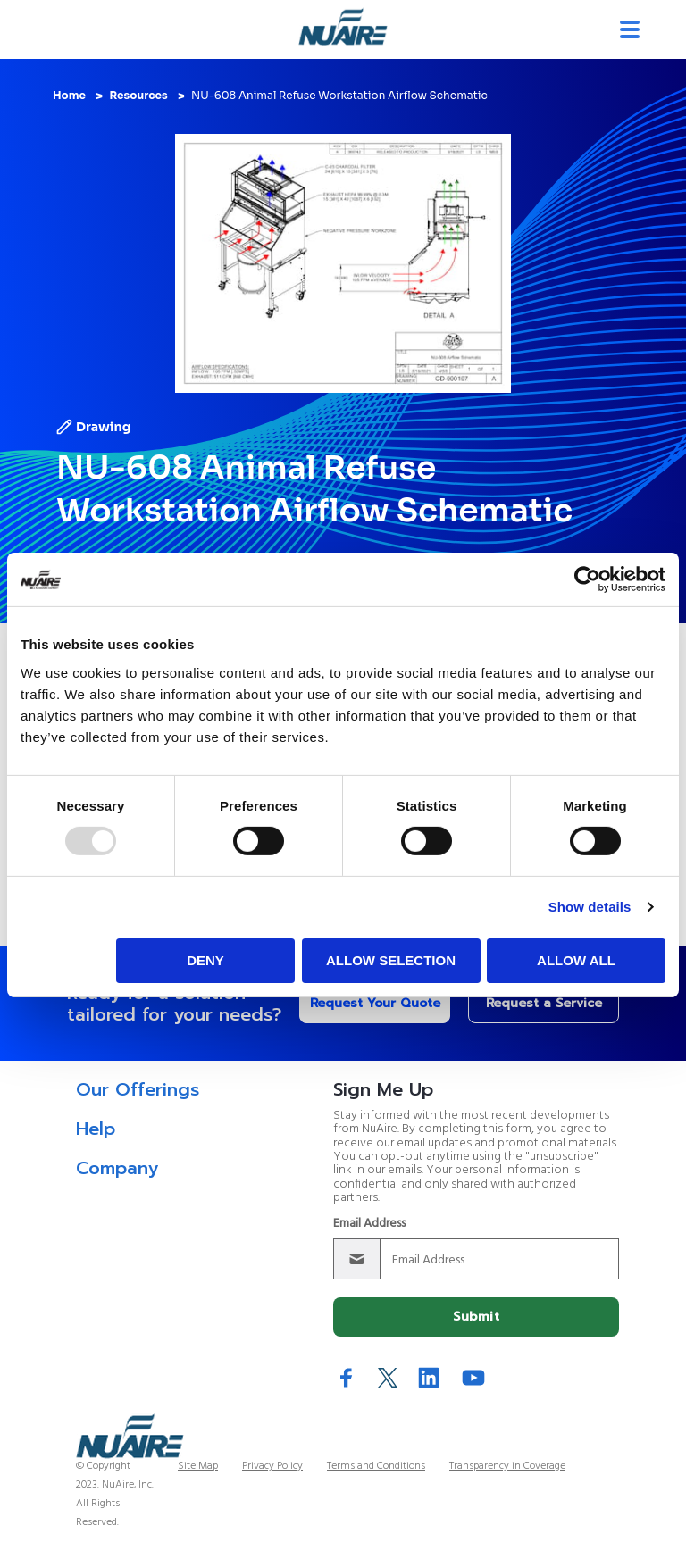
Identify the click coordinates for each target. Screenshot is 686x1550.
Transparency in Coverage (507, 1466)
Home (69, 95)
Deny (205, 960)
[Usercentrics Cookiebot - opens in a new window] (587, 579)
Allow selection (391, 960)
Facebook (346, 1377)
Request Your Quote (375, 1003)
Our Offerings (137, 1089)
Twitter (387, 1378)
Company (117, 1167)
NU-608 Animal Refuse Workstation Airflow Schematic (339, 95)
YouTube (473, 1377)
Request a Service (544, 1003)
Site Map (198, 1466)
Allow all (576, 960)
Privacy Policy (272, 1466)
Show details (590, 906)
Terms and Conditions (376, 1466)
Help (95, 1128)
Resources (138, 95)
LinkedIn (428, 1377)
